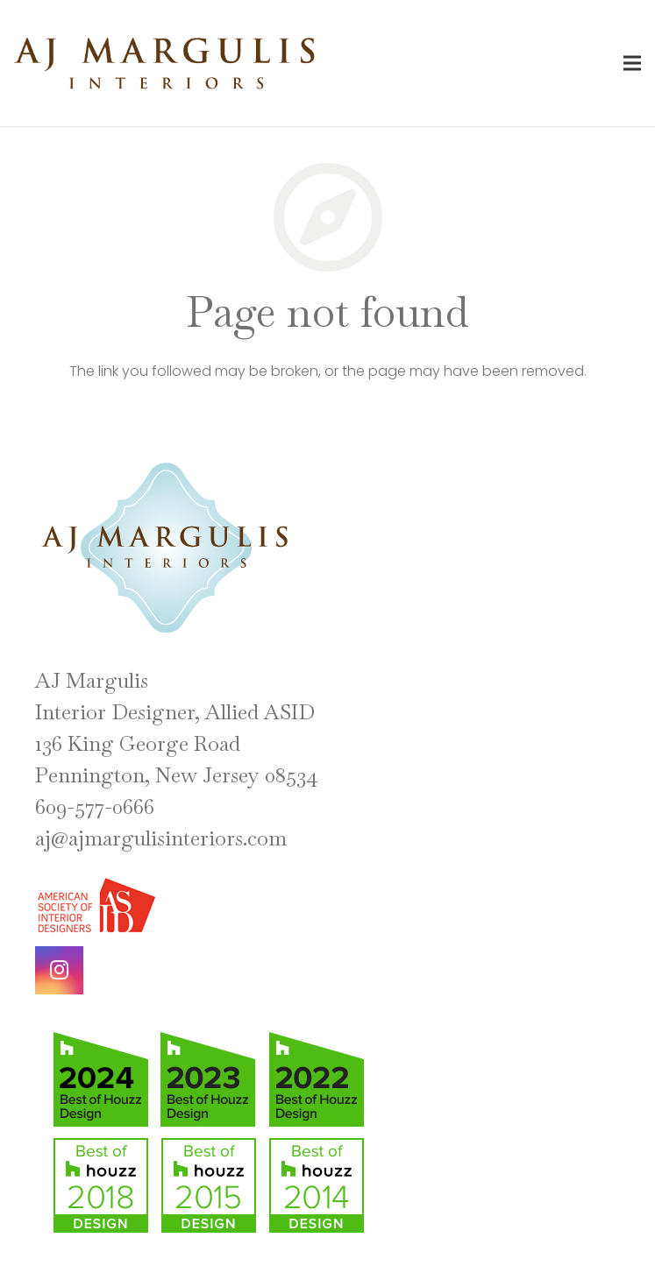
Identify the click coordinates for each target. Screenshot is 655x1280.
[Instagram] (59, 970)
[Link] (164, 63)
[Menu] (632, 63)
